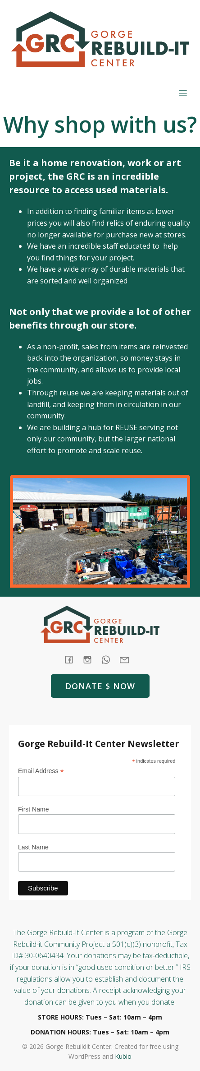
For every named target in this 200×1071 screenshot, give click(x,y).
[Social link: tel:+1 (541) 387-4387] (109, 660)
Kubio (123, 1056)
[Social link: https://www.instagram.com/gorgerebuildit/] (91, 660)
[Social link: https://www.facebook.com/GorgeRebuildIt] (72, 660)
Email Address (41, 771)
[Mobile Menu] (183, 93)
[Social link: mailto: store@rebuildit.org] (127, 660)
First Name (33, 809)
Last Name (33, 847)
